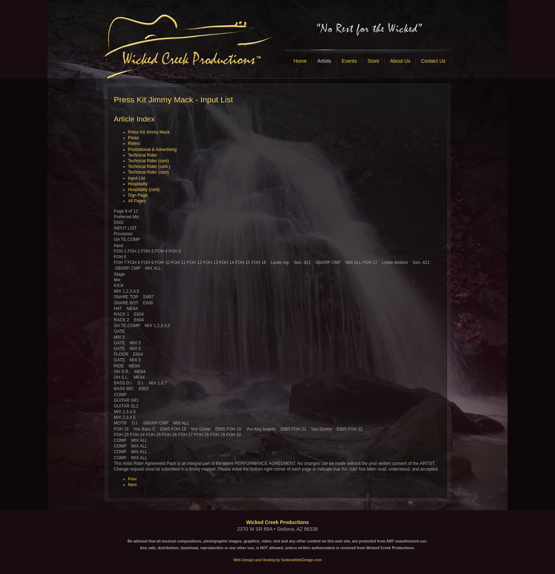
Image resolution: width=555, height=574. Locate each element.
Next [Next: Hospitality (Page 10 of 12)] (132, 484)
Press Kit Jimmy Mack (149, 132)
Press (133, 137)
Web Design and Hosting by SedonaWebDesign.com (277, 560)
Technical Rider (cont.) (149, 166)
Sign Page (138, 195)
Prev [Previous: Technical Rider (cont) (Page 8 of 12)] (132, 479)
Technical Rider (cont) (148, 160)
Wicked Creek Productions (277, 522)
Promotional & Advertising (152, 149)
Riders (134, 143)
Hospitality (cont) (144, 189)
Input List (136, 178)
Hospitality (138, 183)
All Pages (137, 200)
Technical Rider (142, 155)
